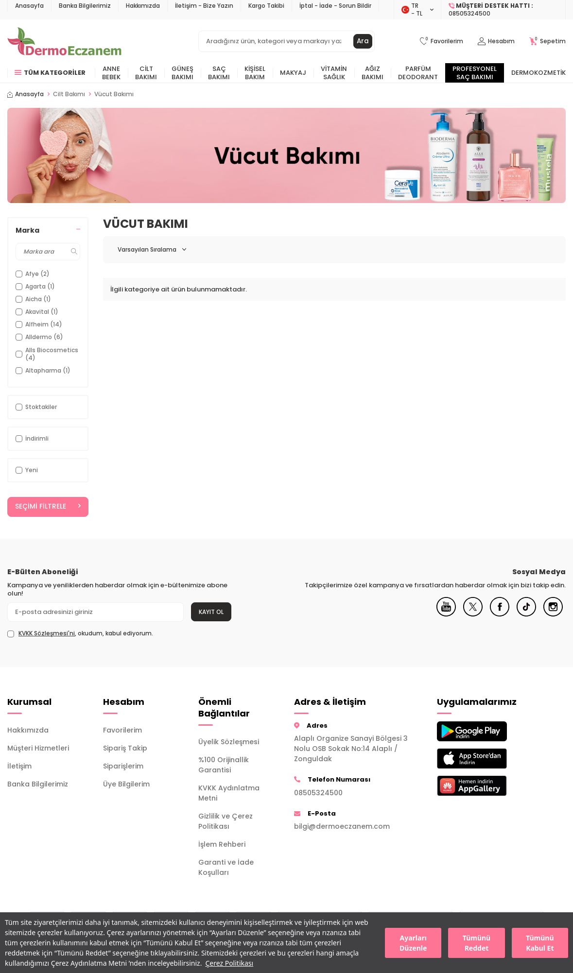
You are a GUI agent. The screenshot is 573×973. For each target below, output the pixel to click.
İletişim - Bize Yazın (204, 5)
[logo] (64, 41)
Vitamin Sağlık (334, 73)
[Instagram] (553, 614)
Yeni (27, 470)
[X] (473, 614)
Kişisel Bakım (254, 73)
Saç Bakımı (219, 73)
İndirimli (32, 438)
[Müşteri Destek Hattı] (503, 9)
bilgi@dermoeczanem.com (342, 827)
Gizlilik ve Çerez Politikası (225, 822)
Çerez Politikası (229, 963)
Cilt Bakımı (146, 73)
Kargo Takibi (266, 5)
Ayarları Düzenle (413, 943)
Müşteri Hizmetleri (38, 748)
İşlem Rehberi (221, 845)
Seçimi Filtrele (48, 507)
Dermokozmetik (538, 72)
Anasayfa (29, 5)
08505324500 (318, 793)
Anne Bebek (111, 73)
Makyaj (293, 72)
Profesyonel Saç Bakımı (474, 73)
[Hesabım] (496, 41)
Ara (362, 41)
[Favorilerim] (441, 41)
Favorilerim (122, 730)
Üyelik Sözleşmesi (228, 742)
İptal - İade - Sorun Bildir (335, 5)
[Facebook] (499, 614)
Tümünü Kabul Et (540, 943)
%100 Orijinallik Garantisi (223, 765)
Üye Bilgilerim (126, 784)
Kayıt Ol (211, 612)
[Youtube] (446, 614)
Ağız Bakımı (372, 73)
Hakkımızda (143, 5)
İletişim (19, 766)
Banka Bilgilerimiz (85, 5)
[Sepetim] (547, 41)
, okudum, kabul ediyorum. (80, 634)
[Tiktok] (526, 614)
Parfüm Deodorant (418, 73)
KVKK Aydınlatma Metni (229, 793)
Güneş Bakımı (182, 73)
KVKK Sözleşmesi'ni (46, 634)
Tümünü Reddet (476, 943)
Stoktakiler (36, 407)
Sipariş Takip (125, 748)
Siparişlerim (123, 766)
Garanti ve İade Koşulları (226, 868)
